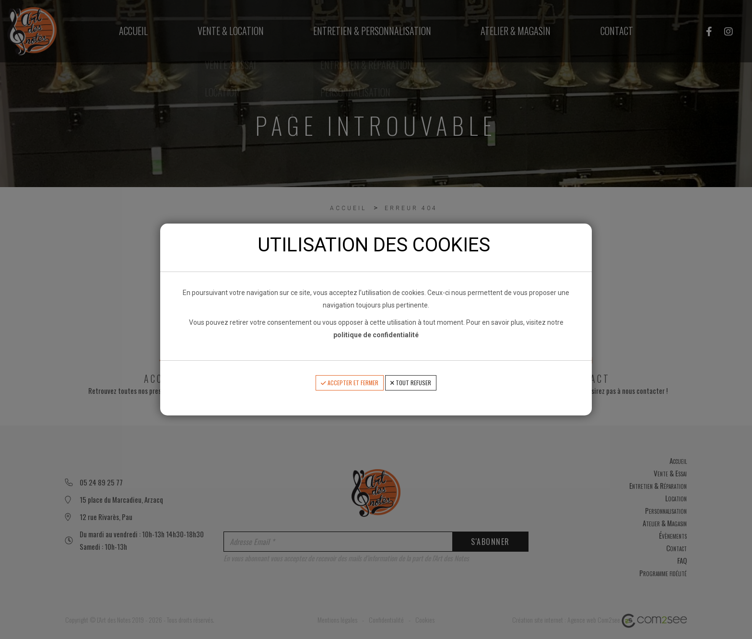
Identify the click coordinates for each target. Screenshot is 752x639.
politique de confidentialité (376, 335)
